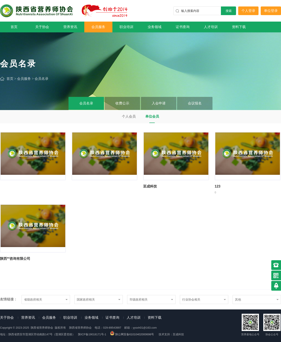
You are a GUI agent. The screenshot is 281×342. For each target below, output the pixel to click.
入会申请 (159, 103)
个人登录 (248, 11)
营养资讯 (70, 27)
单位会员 (152, 116)
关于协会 (42, 27)
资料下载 (239, 27)
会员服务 (98, 27)
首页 (14, 27)
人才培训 (211, 27)
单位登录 (271, 11)
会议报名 (195, 103)
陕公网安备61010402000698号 (132, 334)
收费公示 (122, 103)
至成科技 (178, 334)
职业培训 (126, 27)
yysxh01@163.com (145, 327)
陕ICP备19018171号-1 (92, 334)
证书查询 (183, 27)
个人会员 (129, 116)
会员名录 (41, 78)
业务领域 (154, 27)
